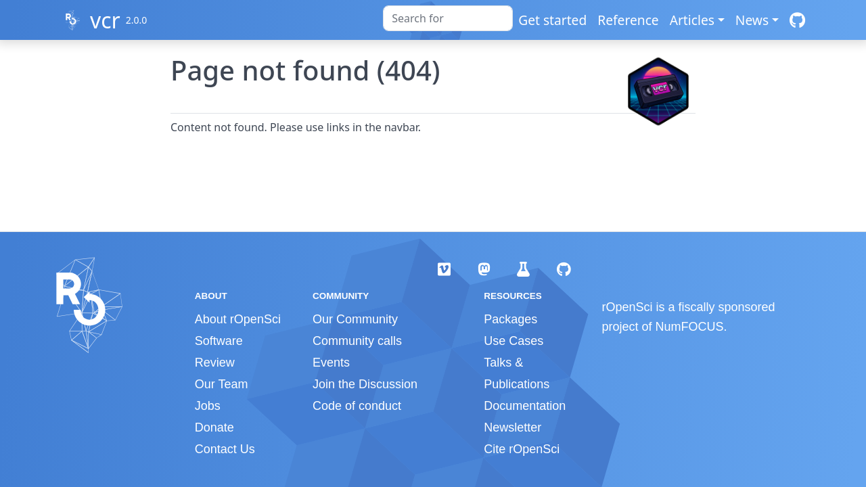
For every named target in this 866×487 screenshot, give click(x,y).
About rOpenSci (238, 319)
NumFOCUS (690, 326)
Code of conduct (357, 406)
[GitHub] (797, 19)
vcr (105, 20)
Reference (627, 20)
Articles (692, 20)
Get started (552, 20)
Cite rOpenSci (522, 449)
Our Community (355, 319)
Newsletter (512, 427)
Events (331, 362)
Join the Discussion (365, 384)
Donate (214, 427)
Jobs (208, 406)
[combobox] (448, 18)
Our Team (221, 384)
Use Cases (513, 341)
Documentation (525, 406)
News (752, 20)
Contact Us (225, 449)
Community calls (357, 341)
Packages (510, 319)
